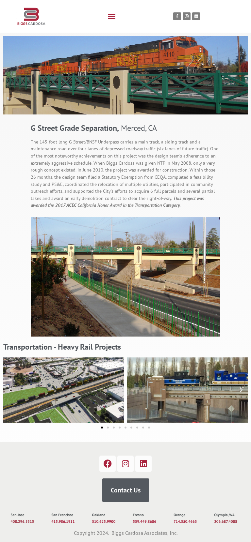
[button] (112, 16)
